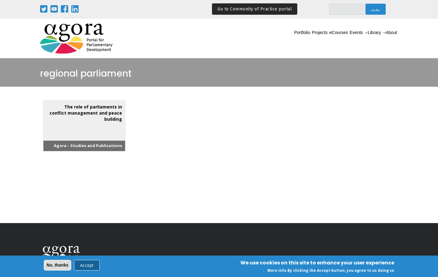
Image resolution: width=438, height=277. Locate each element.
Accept (87, 265)
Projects (289, 39)
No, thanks (57, 265)
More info (276, 271)
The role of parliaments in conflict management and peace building (86, 113)
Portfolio (264, 39)
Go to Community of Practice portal (254, 9)
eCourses (316, 39)
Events (340, 39)
